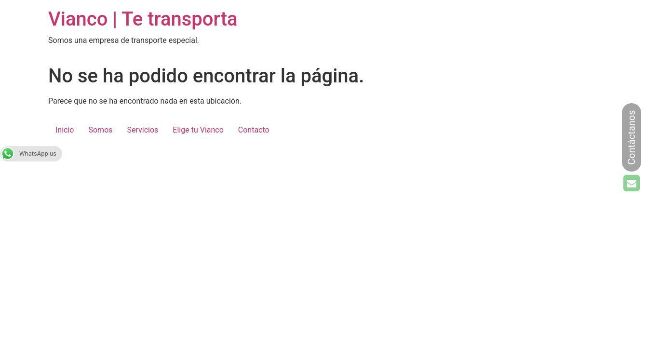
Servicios (143, 129)
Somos (100, 129)
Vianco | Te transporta (143, 19)
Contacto (253, 129)
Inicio (64, 129)
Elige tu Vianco (198, 129)
